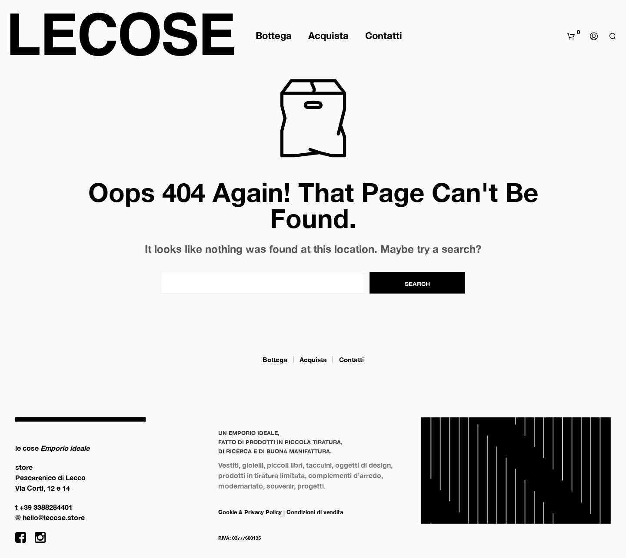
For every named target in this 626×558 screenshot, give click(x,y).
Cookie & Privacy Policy (250, 511)
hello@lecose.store (54, 517)
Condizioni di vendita (314, 511)
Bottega (274, 35)
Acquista (328, 35)
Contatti (383, 35)
